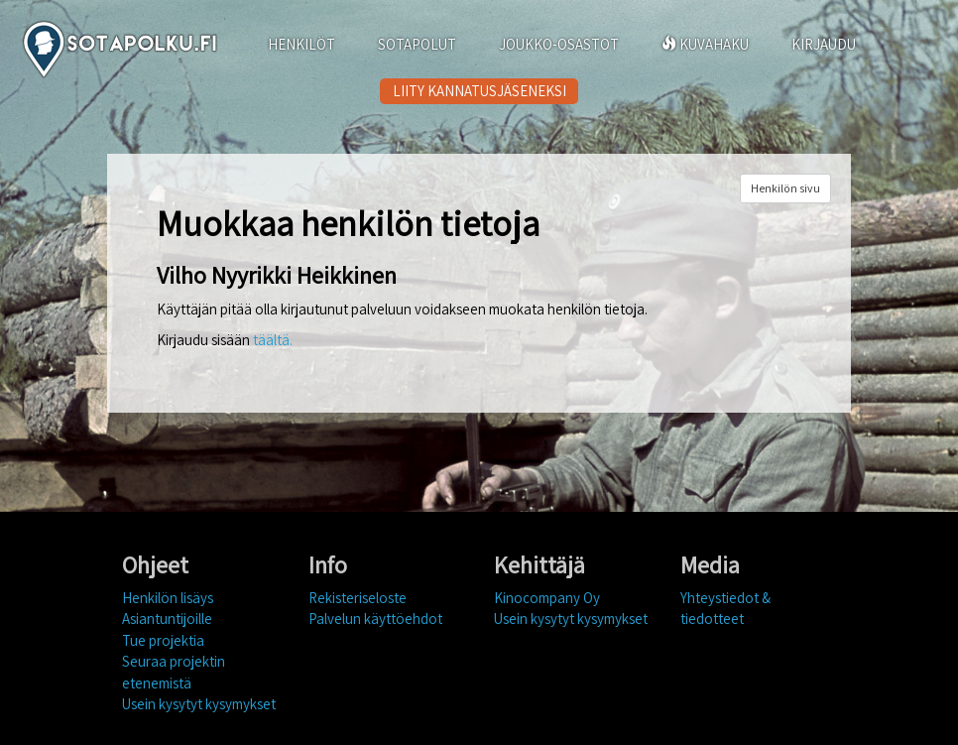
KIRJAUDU (823, 44)
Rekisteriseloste (357, 597)
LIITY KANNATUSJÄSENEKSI (479, 90)
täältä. (273, 339)
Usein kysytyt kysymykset (199, 703)
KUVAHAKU (705, 44)
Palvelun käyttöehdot (375, 618)
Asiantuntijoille (167, 618)
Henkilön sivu (785, 188)
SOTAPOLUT (417, 44)
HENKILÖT (301, 44)
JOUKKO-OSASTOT (559, 44)
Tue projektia (163, 640)
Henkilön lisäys (167, 597)
